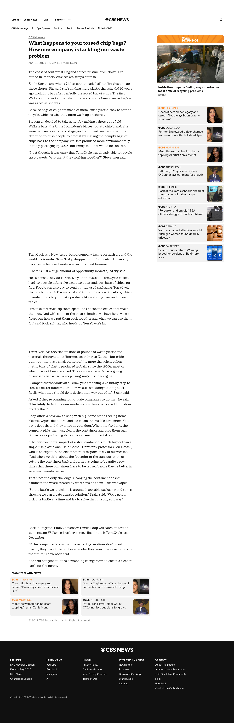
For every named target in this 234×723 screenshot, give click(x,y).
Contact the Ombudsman (169, 688)
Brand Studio (126, 679)
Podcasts (124, 669)
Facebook (52, 669)
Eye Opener (43, 28)
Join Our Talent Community (170, 674)
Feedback (160, 683)
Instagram (51, 674)
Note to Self (105, 28)
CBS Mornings (19, 28)
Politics (58, 28)
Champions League (21, 679)
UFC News (16, 674)
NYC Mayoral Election (22, 664)
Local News (31, 19)
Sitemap (123, 683)
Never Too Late (85, 28)
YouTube (51, 664)
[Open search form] (221, 19)
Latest (16, 19)
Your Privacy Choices (94, 674)
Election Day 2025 (20, 669)
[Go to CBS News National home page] (117, 19)
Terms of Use (90, 679)
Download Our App (130, 674)
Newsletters (125, 664)
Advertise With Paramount (170, 669)
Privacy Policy (90, 664)
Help (158, 679)
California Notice (92, 669)
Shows (60, 19)
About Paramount (165, 664)
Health (69, 28)
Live (47, 19)
